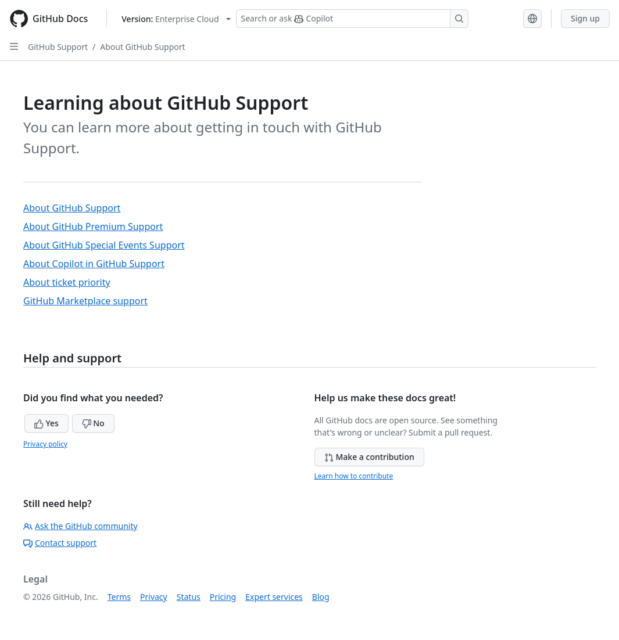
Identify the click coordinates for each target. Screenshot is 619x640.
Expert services (274, 596)
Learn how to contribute (353, 476)
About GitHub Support (142, 46)
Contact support (59, 542)
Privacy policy (45, 444)
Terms (119, 596)
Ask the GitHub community (80, 525)
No (93, 423)
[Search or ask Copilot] (352, 18)
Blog (321, 596)
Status (189, 596)
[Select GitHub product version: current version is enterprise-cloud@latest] (175, 19)
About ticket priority (66, 282)
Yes (46, 423)
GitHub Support (58, 46)
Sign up (585, 18)
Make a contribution (369, 456)
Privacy (153, 596)
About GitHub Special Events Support (104, 245)
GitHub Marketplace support (85, 300)
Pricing (223, 596)
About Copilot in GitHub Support (93, 263)
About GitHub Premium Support (93, 226)
